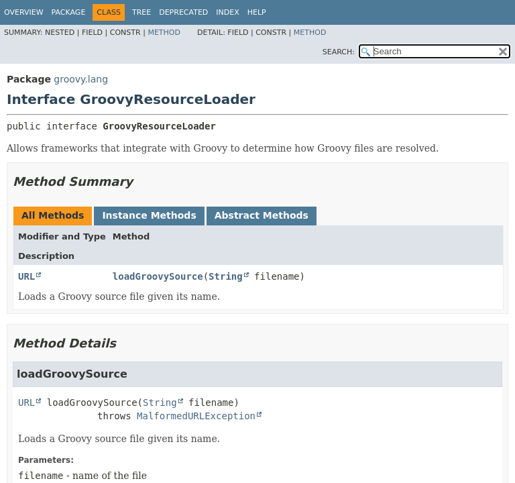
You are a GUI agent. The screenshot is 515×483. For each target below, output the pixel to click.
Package (69, 12)
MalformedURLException (196, 416)
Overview (24, 12)
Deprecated (183, 12)
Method (164, 32)
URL (26, 276)
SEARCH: (339, 52)
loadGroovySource (158, 276)
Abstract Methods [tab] (261, 215)
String (226, 276)
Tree (141, 12)
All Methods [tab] (52, 215)
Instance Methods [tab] (149, 215)
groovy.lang (81, 79)
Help (256, 12)
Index (227, 12)
